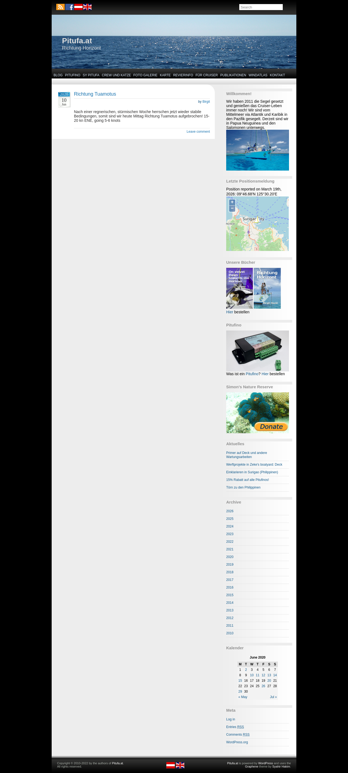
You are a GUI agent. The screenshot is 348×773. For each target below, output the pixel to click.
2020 (230, 557)
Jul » (273, 697)
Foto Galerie (145, 75)
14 (275, 675)
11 (257, 675)
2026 (230, 511)
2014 (230, 603)
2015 (230, 595)
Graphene (251, 766)
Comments (238, 734)
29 (240, 691)
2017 (230, 580)
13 (269, 675)
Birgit (206, 102)
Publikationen (233, 75)
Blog (58, 75)
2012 (230, 618)
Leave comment (198, 132)
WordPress (265, 763)
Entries (235, 727)
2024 (230, 526)
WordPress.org (237, 742)
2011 (230, 626)
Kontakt (277, 75)
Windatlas (257, 75)
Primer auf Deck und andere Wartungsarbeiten (246, 455)
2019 (230, 564)
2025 (230, 519)
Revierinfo (183, 75)
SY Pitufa (91, 75)
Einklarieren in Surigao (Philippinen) (252, 472)
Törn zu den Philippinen (243, 487)
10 (251, 675)
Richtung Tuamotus (95, 94)
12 (263, 675)
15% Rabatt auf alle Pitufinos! (247, 480)
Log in (230, 719)
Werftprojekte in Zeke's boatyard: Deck (254, 464)
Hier (229, 312)
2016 (230, 587)
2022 (230, 542)
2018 (230, 572)
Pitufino (72, 75)
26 (263, 686)
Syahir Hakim (281, 766)
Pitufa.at (77, 41)
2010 (230, 633)
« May (242, 697)
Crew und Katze (116, 75)
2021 (230, 549)
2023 (230, 534)
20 (269, 681)
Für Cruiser (206, 75)
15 (240, 681)
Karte (165, 75)
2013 (230, 610)
